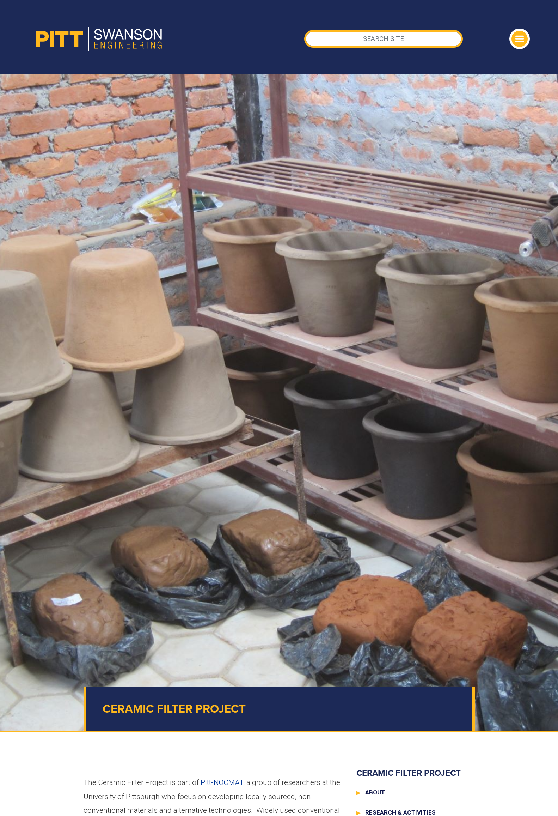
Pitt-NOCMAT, (223, 782)
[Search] (383, 39)
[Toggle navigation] (519, 39)
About (375, 792)
